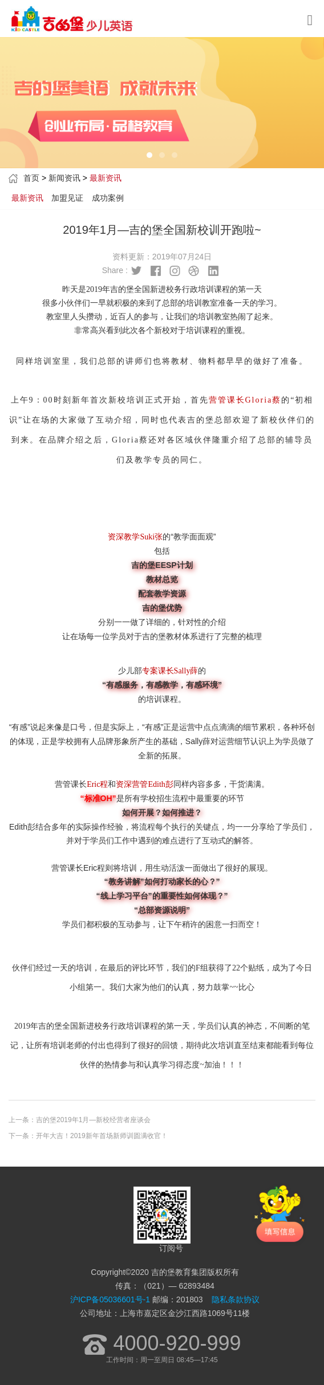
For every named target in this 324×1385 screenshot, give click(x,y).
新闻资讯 (64, 177)
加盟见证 (67, 197)
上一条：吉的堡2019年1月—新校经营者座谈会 (80, 1120)
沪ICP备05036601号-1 (110, 1299)
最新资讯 (27, 197)
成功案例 (108, 197)
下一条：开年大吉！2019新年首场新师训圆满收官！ (88, 1136)
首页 (31, 177)
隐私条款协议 (236, 1299)
